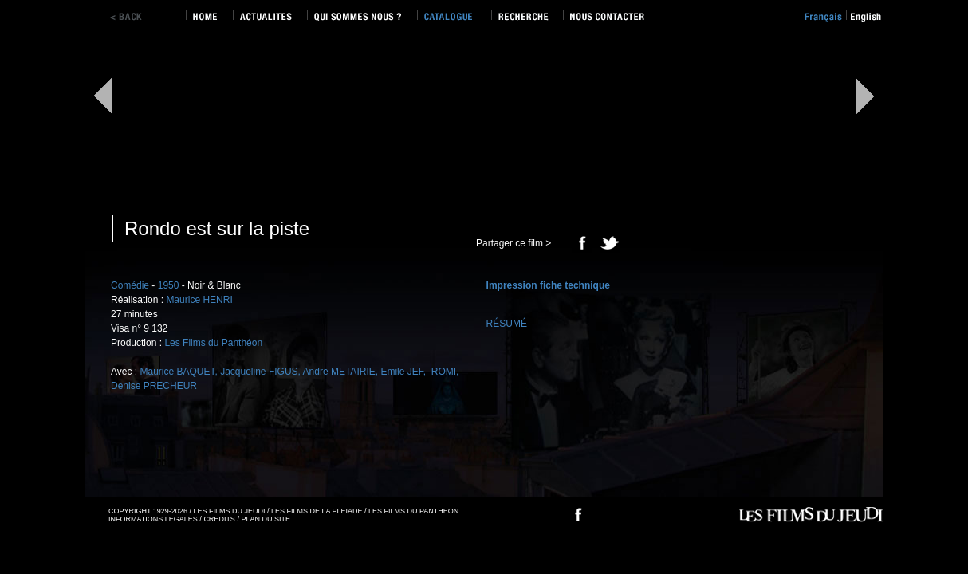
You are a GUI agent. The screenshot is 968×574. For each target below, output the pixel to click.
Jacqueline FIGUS (258, 371)
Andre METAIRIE (339, 371)
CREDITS (219, 519)
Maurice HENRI (199, 299)
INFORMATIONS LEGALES (153, 519)
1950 (168, 285)
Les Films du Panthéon (213, 342)
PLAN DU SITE (265, 519)
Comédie (130, 285)
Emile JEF (401, 371)
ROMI (442, 371)
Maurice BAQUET (177, 371)
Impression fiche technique (548, 285)
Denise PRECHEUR (154, 385)
